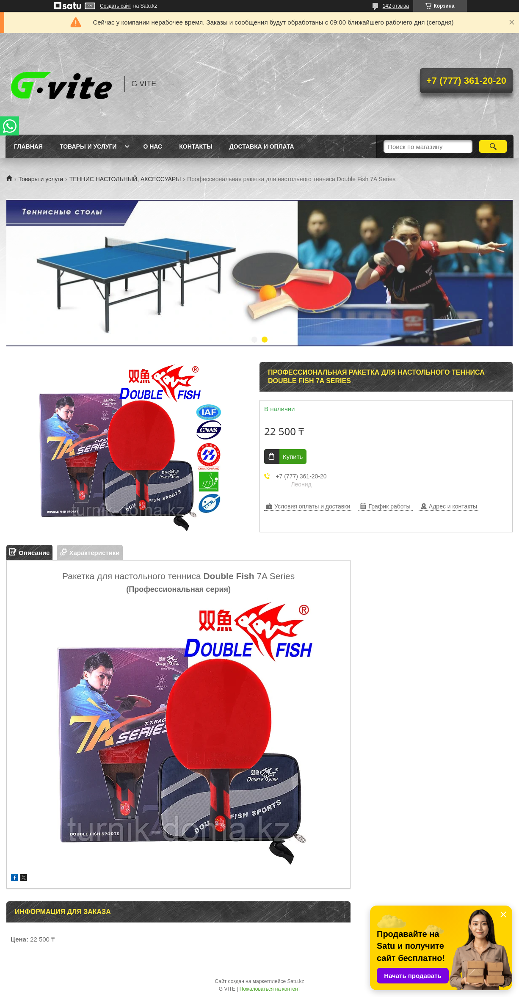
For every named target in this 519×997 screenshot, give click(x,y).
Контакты (195, 146)
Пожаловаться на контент (270, 989)
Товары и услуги (88, 146)
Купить (293, 456)
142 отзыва (396, 6)
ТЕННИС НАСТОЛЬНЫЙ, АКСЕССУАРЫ (125, 179)
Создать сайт (115, 6)
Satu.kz (295, 981)
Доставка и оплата (261, 146)
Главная (28, 146)
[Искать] (493, 146)
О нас (152, 146)
